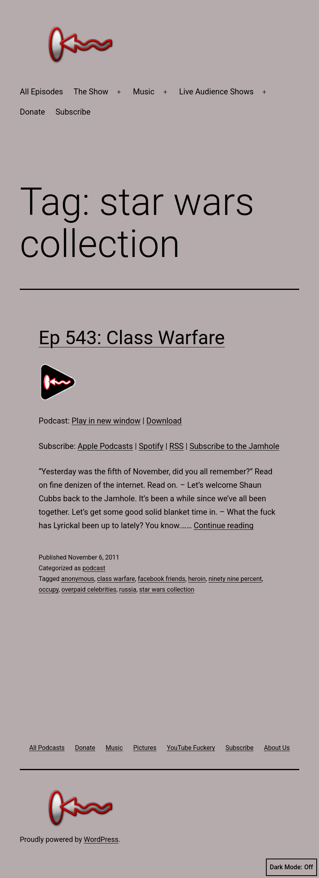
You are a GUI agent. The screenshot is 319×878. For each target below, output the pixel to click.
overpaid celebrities (89, 589)
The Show (91, 91)
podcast (93, 568)
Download (163, 421)
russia (127, 589)
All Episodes (41, 91)
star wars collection (166, 589)
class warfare (116, 579)
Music (144, 91)
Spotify (151, 446)
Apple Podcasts (105, 446)
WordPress (101, 839)
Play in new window (106, 421)
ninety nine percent (235, 579)
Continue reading (224, 525)
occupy (49, 589)
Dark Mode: (291, 867)
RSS (176, 446)
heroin (197, 579)
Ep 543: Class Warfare (132, 337)
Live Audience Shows (216, 91)
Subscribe (72, 112)
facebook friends (161, 579)
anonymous (77, 579)
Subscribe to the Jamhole (234, 446)
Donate (32, 112)
